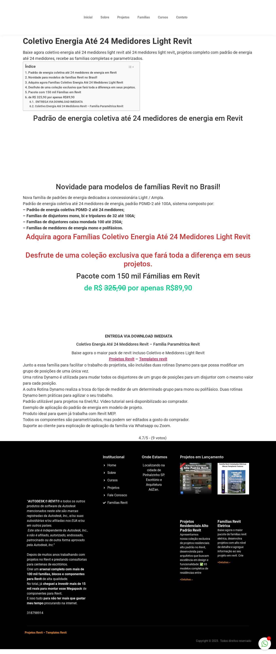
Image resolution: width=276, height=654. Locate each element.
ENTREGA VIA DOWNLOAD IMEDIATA (59, 101)
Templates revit (153, 359)
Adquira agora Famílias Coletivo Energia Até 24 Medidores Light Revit (75, 82)
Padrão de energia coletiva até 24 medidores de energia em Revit (72, 72)
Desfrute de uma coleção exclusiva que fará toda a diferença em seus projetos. (82, 87)
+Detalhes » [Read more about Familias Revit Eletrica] (224, 562)
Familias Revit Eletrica (229, 523)
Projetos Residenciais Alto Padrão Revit (194, 525)
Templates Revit (56, 633)
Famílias (143, 17)
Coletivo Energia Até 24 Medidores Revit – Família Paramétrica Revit (79, 106)
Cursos (163, 17)
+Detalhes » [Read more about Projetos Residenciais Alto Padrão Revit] (186, 579)
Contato (181, 17)
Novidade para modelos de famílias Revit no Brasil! (62, 77)
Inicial (88, 17)
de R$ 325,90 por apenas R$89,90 (51, 97)
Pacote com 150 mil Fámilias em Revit (54, 92)
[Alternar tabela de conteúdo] (131, 67)
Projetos (123, 17)
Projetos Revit (121, 359)
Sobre (104, 17)
